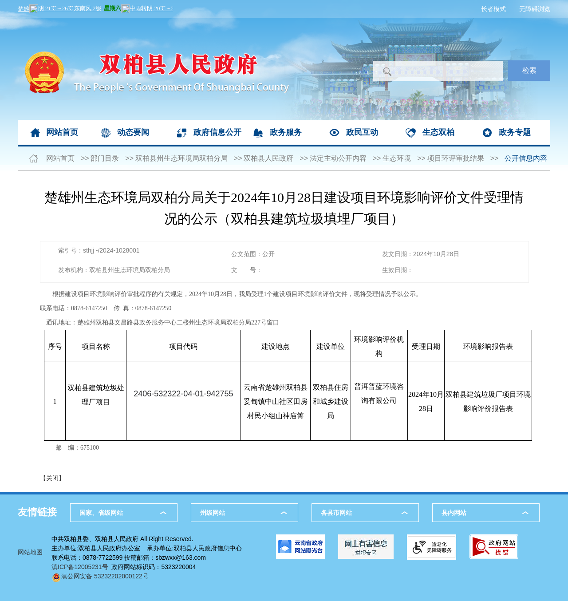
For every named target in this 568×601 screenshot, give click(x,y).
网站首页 (62, 132)
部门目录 (105, 158)
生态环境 (397, 158)
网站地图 (30, 552)
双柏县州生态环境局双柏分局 (181, 158)
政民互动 (362, 132)
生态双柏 (438, 132)
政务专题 (515, 132)
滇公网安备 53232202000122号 (100, 576)
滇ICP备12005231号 (79, 566)
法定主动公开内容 (338, 158)
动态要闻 (133, 132)
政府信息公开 (217, 132)
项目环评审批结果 (455, 158)
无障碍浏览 (534, 8)
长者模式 (493, 8)
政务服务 (286, 132)
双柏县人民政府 (268, 158)
